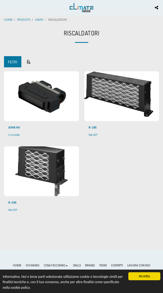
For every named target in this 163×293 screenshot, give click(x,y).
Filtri (12, 62)
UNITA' (39, 19)
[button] (5, 7)
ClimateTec (14, 135)
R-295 (93, 127)
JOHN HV (14, 127)
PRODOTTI (23, 19)
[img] (41, 96)
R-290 (12, 202)
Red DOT (93, 135)
